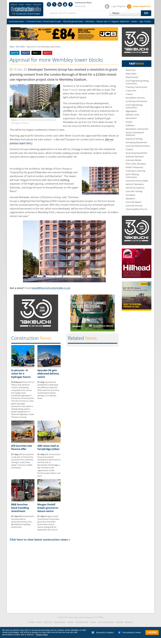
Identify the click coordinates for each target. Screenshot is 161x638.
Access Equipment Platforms (135, 134)
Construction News (16, 21)
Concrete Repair (134, 202)
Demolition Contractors (137, 129)
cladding (64, 180)
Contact (31, 622)
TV (109, 21)
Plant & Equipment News (73, 21)
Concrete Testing (134, 191)
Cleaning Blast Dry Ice (136, 209)
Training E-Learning (135, 170)
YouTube (65, 4)
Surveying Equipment (136, 142)
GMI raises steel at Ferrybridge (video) (48, 447)
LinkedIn (60, 4)
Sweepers (130, 198)
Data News (89, 21)
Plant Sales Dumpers (136, 163)
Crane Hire (131, 90)
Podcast (147, 21)
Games (134, 21)
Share (13, 53)
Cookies (70, 622)
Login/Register (118, 6)
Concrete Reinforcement (138, 145)
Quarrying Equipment (136, 153)
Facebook (70, 4)
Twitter (54, 4)
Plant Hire (130, 70)
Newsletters (142, 6)
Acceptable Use (81, 622)
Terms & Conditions (106, 622)
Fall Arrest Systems (135, 187)
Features (99, 21)
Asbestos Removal (135, 156)
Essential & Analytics (103, 632)
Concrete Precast (134, 205)
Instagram (49, 4)
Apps (141, 21)
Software (130, 125)
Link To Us (47, 622)
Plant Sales (131, 73)
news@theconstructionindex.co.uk (50, 288)
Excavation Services (135, 97)
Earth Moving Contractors (132, 175)
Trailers (129, 149)
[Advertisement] (64, 576)
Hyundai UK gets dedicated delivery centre (48, 374)
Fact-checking (59, 622)
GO (146, 13)
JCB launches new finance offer (21, 447)
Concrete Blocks (133, 160)
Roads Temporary (134, 167)
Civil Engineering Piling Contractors (137, 82)
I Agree (152, 632)
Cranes (129, 94)
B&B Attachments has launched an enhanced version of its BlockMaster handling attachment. (22, 521)
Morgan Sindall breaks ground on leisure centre (47, 508)
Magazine (115, 21)
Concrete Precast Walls (137, 180)
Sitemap (119, 622)
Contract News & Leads (51, 21)
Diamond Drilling (134, 138)
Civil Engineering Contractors (134, 106)
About (39, 622)
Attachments (132, 77)
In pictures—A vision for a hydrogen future (21, 374)
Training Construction (136, 87)
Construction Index (26, 9)
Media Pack (124, 21)
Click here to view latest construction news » (40, 539)
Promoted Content (34, 21)
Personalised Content (129, 632)
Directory (129, 622)
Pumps (129, 121)
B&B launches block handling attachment (20, 508)
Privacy (93, 622)
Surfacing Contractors (136, 101)
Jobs (105, 21)
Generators (131, 118)
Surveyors (130, 195)
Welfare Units (132, 114)
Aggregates (131, 111)
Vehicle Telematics (135, 184)
